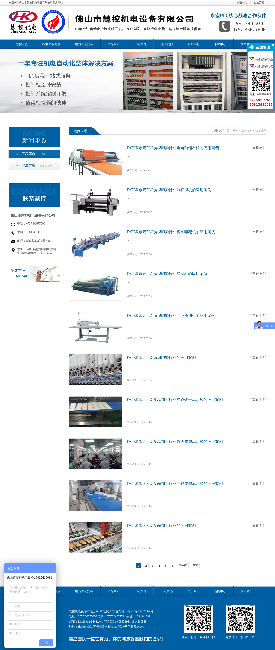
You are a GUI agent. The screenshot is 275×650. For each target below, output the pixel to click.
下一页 (183, 565)
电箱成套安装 (84, 44)
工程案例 (140, 44)
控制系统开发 (51, 44)
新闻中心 (193, 44)
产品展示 (114, 44)
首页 (235, 130)
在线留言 (259, 2)
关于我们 (167, 44)
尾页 (195, 565)
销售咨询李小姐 (261, 66)
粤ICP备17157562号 (140, 611)
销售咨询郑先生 (261, 59)
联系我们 (247, 44)
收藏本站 (242, 2)
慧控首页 (22, 44)
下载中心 (220, 44)
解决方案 (37, 165)
